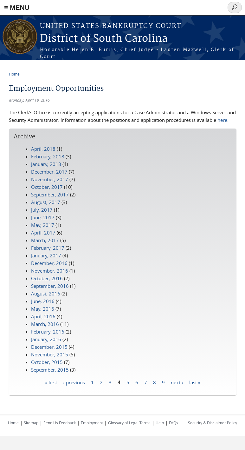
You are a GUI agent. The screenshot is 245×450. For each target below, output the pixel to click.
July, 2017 (42, 210)
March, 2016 (45, 324)
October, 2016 (47, 278)
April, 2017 (43, 232)
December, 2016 (49, 263)
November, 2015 (49, 354)
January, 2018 (46, 164)
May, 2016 (42, 309)
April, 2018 (43, 149)
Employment (92, 422)
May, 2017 (42, 225)
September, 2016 (50, 286)
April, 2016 (43, 316)
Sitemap (31, 422)
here (222, 120)
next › (177, 382)
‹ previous (74, 382)
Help (160, 422)
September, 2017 (50, 194)
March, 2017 (45, 240)
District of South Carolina (104, 38)
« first (51, 382)
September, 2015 (50, 370)
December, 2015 (49, 347)
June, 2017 (43, 217)
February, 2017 (47, 248)
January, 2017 (46, 255)
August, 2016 (45, 293)
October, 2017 (47, 187)
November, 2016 (49, 271)
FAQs (173, 422)
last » (194, 382)
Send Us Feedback (59, 422)
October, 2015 (47, 362)
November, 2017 (49, 179)
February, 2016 (47, 331)
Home (14, 73)
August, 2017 (45, 202)
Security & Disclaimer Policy (212, 422)
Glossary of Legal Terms (129, 422)
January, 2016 (46, 339)
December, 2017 (49, 172)
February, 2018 (47, 156)
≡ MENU (16, 7)
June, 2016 (43, 301)
